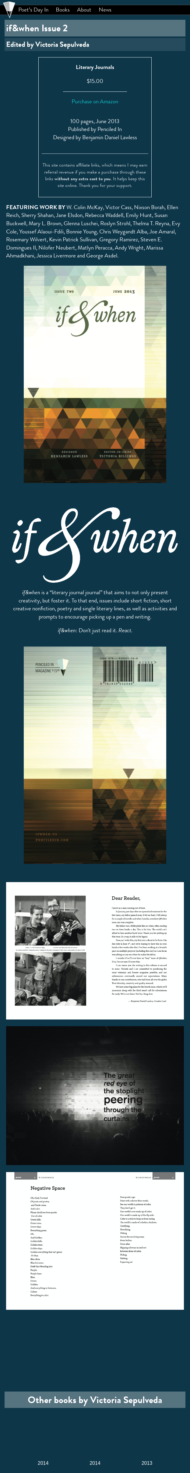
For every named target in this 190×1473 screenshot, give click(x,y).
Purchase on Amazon (95, 101)
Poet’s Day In (33, 10)
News (105, 10)
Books (63, 10)
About (84, 10)
